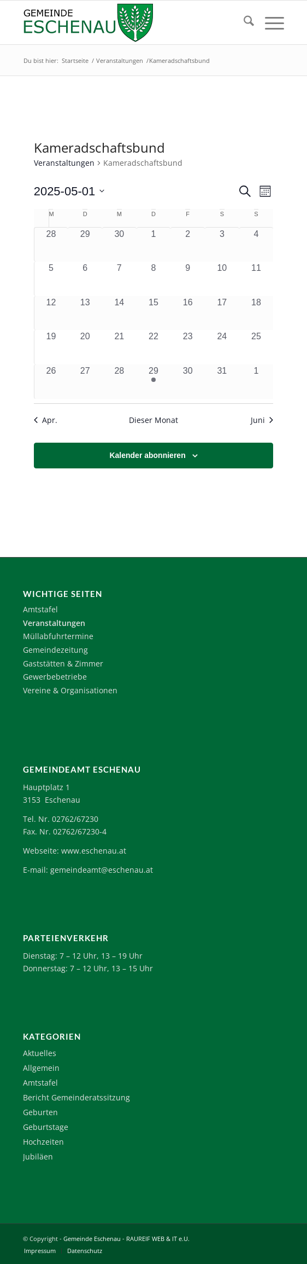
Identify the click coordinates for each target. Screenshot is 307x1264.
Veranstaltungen (64, 163)
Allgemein (41, 1068)
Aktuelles (39, 1053)
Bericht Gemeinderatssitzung (76, 1097)
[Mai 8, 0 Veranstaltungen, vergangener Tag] (154, 279)
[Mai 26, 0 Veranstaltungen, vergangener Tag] (51, 381)
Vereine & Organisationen (70, 690)
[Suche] (243, 22)
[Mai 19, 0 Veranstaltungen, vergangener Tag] (51, 347)
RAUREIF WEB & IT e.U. (158, 1238)
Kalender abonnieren (147, 455)
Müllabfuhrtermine (58, 636)
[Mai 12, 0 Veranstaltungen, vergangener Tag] (51, 313)
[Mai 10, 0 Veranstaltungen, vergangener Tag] (222, 279)
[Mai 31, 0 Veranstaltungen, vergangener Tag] (222, 381)
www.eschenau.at (93, 850)
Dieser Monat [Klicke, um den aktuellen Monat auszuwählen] (153, 420)
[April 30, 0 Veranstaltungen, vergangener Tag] (119, 245)
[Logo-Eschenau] (127, 22)
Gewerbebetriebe (55, 676)
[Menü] (269, 22)
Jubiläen (38, 1156)
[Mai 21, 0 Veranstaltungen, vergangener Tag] (119, 347)
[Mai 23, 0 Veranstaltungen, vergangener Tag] (187, 347)
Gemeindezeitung (55, 650)
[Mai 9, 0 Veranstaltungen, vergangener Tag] (187, 279)
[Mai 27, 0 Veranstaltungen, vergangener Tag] (85, 381)
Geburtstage (45, 1127)
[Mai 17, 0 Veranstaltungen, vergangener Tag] (222, 313)
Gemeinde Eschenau (92, 1238)
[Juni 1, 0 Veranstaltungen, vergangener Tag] (256, 381)
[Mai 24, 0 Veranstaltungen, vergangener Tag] (222, 347)
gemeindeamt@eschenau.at (101, 870)
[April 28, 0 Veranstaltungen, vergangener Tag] (51, 245)
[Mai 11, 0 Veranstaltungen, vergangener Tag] (256, 279)
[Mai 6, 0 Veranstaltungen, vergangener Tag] (85, 279)
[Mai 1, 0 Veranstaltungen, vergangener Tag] (154, 245)
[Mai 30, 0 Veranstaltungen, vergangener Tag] (187, 381)
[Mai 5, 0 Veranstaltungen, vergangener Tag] (51, 279)
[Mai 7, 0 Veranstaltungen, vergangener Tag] (119, 279)
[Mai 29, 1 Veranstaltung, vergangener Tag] (154, 381)
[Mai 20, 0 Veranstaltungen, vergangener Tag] (85, 347)
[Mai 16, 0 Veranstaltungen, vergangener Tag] (187, 313)
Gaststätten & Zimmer (63, 663)
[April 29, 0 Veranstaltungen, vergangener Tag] (85, 245)
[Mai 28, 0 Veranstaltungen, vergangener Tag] (119, 381)
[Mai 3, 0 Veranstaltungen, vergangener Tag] (222, 245)
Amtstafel (40, 609)
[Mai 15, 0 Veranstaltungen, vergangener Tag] (154, 313)
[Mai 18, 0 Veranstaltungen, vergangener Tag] (256, 313)
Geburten (40, 1112)
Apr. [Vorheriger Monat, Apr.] (45, 420)
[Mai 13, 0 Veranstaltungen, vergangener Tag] (85, 313)
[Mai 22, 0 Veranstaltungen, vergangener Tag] (154, 347)
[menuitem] (243, 22)
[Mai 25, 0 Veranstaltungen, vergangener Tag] (256, 347)
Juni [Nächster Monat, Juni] (262, 420)
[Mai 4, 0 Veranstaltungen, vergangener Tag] (256, 245)
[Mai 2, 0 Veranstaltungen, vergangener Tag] (187, 245)
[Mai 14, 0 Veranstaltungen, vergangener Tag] (119, 313)
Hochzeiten (43, 1142)
